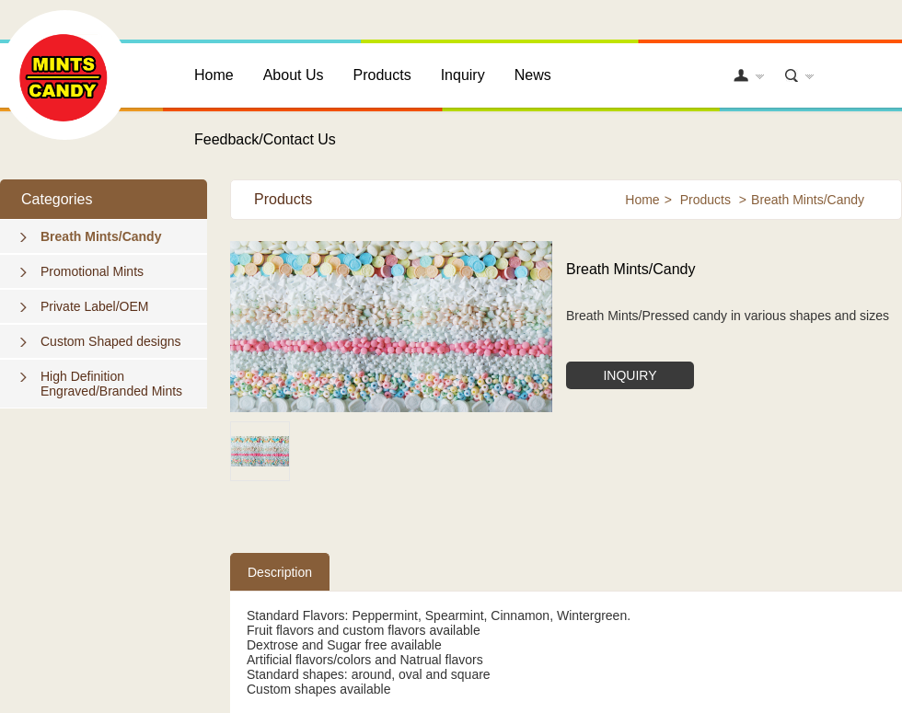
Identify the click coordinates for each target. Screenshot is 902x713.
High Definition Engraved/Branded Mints (111, 383)
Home (214, 75)
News (533, 75)
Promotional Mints (92, 271)
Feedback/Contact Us (265, 139)
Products (382, 75)
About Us (293, 75)
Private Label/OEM (94, 306)
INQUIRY (629, 375)
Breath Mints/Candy (100, 236)
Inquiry (463, 75)
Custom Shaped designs (110, 341)
